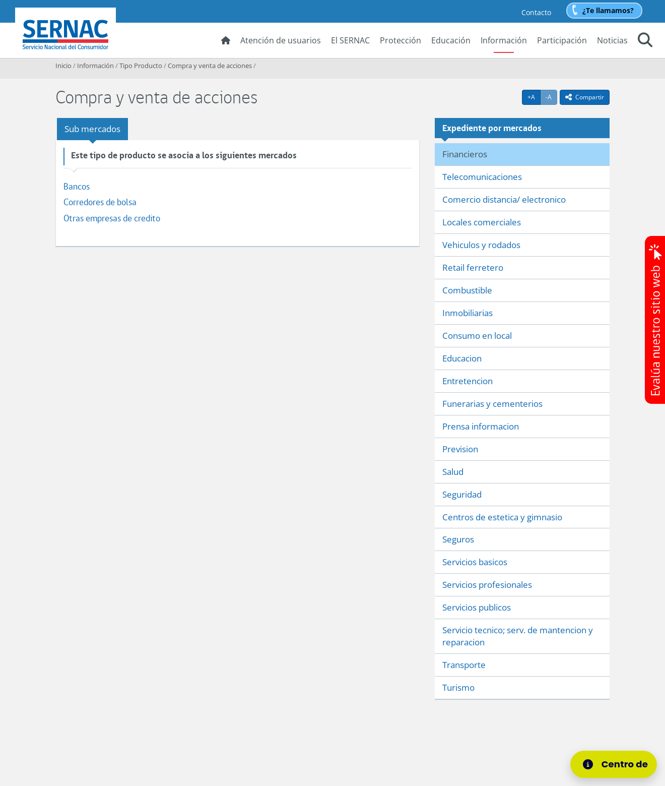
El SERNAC (350, 40)
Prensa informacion (480, 426)
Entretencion (467, 381)
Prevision (460, 449)
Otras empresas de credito (111, 218)
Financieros (464, 154)
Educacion (462, 358)
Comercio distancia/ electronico (504, 199)
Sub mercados (92, 129)
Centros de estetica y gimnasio (502, 517)
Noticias (612, 40)
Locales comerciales (481, 222)
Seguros (458, 539)
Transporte (464, 665)
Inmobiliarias (467, 313)
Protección (400, 40)
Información (504, 40)
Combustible (467, 290)
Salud (452, 471)
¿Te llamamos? (608, 10)
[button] (645, 41)
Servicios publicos (476, 607)
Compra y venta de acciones (210, 65)
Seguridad (462, 494)
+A (534, 96)
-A (551, 96)
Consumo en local (477, 335)
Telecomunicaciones (482, 177)
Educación (451, 40)
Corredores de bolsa (100, 202)
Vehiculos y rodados (481, 245)
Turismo (458, 687)
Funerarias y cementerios (492, 403)
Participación (562, 40)
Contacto (536, 12)
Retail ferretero (472, 267)
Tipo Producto (140, 65)
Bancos (76, 186)
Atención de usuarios (280, 40)
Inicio (63, 65)
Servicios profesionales (487, 584)
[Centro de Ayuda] (616, 764)
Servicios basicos (474, 562)
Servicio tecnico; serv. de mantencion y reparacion (517, 636)
